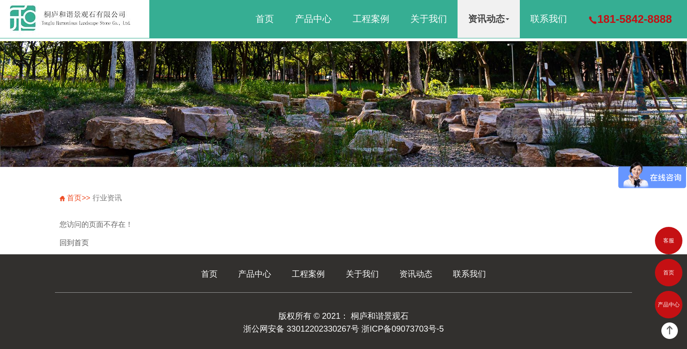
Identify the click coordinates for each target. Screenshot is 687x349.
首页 (265, 19)
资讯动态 (488, 19)
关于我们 (428, 19)
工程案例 (371, 19)
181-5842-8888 (630, 19)
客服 (668, 240)
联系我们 (548, 19)
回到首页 (74, 243)
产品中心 (313, 19)
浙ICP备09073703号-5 (402, 328)
